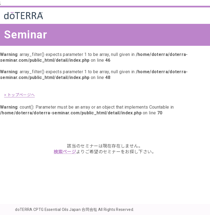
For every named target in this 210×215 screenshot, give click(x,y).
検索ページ (65, 151)
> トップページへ (19, 95)
